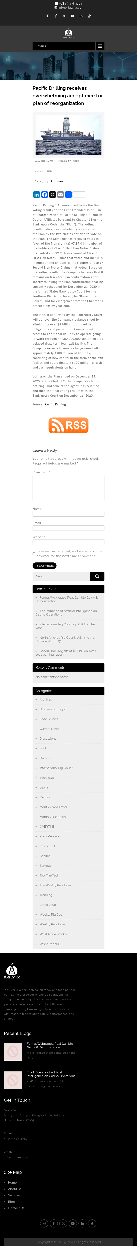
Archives (57, 181)
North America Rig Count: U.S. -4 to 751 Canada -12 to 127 (65, 644)
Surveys (45, 870)
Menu (42, 46)
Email (38, 528)
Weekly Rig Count (52, 919)
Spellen (45, 861)
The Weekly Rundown (55, 890)
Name (38, 513)
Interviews (47, 782)
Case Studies (49, 724)
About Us (14, 1194)
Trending (46, 900)
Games (45, 763)
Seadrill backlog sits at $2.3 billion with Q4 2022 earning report (67, 657)
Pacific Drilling (55, 404)
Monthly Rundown (53, 821)
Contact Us (16, 1213)
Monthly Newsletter (53, 812)
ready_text (47, 851)
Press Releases (50, 841)
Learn (44, 792)
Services (14, 1200)
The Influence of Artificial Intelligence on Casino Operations (66, 617)
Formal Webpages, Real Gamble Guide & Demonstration (67, 604)
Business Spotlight (53, 714)
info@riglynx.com (69, 7)
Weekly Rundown (52, 929)
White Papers (49, 949)
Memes (45, 802)
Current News (49, 733)
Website (39, 542)
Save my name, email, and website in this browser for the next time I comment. (69, 558)
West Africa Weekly (53, 939)
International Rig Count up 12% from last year (66, 630)
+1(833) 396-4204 (71, 3)
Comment (41, 472)
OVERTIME (47, 831)
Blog (11, 1206)
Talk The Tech (49, 880)
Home (12, 1187)
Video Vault (48, 909)
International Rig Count (56, 773)
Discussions (48, 743)
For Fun (45, 753)
